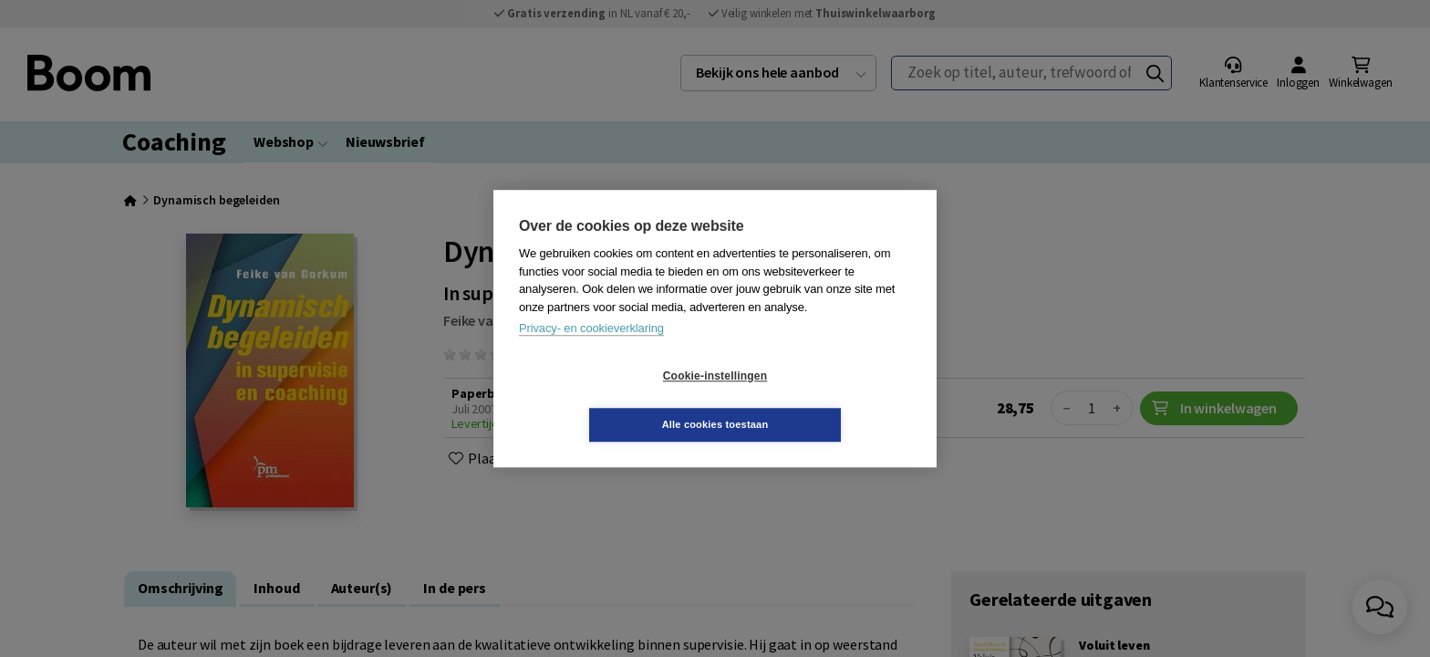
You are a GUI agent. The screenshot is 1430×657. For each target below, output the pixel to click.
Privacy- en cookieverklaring (591, 353)
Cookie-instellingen (606, 400)
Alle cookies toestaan (824, 399)
